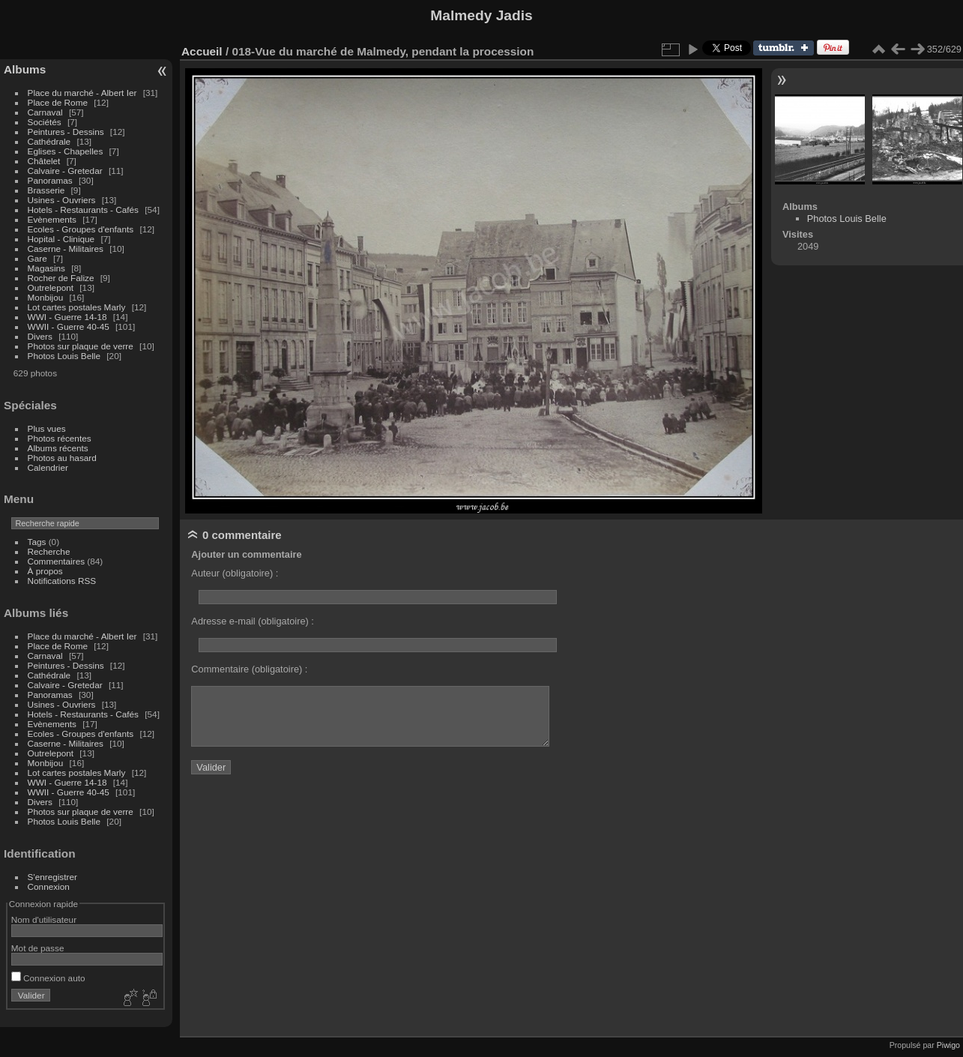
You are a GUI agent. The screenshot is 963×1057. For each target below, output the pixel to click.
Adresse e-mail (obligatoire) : (252, 621)
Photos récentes (59, 438)
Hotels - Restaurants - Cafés (83, 209)
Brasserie (46, 190)
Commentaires (56, 561)
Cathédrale (50, 141)
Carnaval (45, 112)
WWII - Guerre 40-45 (68, 326)
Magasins (46, 268)
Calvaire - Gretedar (65, 170)
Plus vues (47, 428)
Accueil (202, 51)
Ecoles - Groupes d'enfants (82, 229)
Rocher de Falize (62, 278)
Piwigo (948, 1045)
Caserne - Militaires (65, 248)
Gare (38, 258)
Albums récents (58, 448)
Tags (37, 541)
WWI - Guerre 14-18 (68, 317)
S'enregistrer (52, 877)
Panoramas (51, 180)
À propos (45, 571)
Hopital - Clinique (62, 239)
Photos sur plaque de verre (82, 346)
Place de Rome (59, 102)
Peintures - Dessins (66, 131)
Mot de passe (37, 948)
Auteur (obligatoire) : (234, 573)
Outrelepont (52, 287)
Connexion (49, 886)
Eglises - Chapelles (65, 151)
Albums (25, 69)
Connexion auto (48, 978)
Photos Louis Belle (64, 356)
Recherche (49, 551)
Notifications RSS (62, 580)
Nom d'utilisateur (43, 919)
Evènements (53, 219)
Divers (41, 336)
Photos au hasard (62, 458)
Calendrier (48, 467)
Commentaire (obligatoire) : (249, 669)
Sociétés (44, 122)
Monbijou (47, 297)
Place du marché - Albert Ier (83, 92)
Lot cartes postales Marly (77, 307)
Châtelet (44, 161)
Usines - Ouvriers (63, 200)
